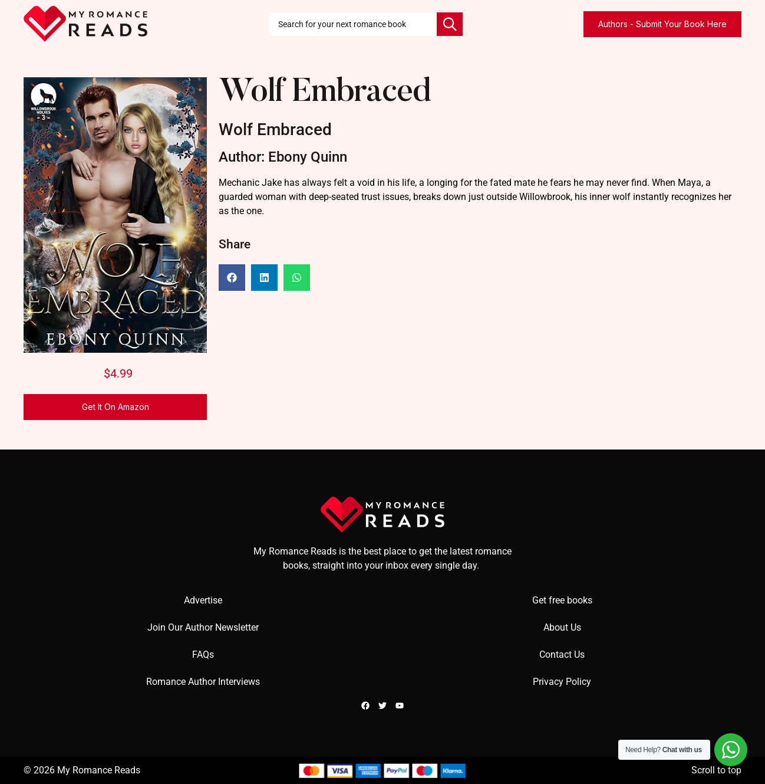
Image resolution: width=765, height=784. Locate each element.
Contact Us (562, 654)
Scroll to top (716, 770)
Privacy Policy (562, 681)
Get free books (562, 600)
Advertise (203, 600)
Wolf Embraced (325, 93)
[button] (232, 277)
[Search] (450, 24)
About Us (562, 627)
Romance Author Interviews (203, 681)
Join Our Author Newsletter (203, 627)
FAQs (203, 654)
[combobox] (353, 24)
